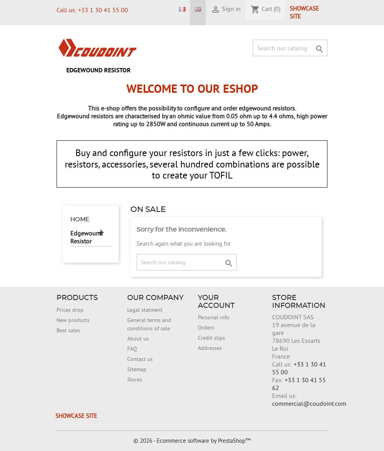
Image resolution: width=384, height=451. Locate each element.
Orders (206, 327)
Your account (216, 302)
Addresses (210, 348)
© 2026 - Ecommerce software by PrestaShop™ (192, 440)
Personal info (213, 317)
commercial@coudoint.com (309, 403)
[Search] (290, 48)
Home (80, 220)
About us (138, 338)
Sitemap (136, 369)
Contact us (140, 359)
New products (73, 320)
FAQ (132, 348)
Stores (134, 379)
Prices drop (70, 309)
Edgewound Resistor (98, 70)
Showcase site (304, 12)
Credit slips (211, 337)
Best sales (68, 330)
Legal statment (145, 309)
